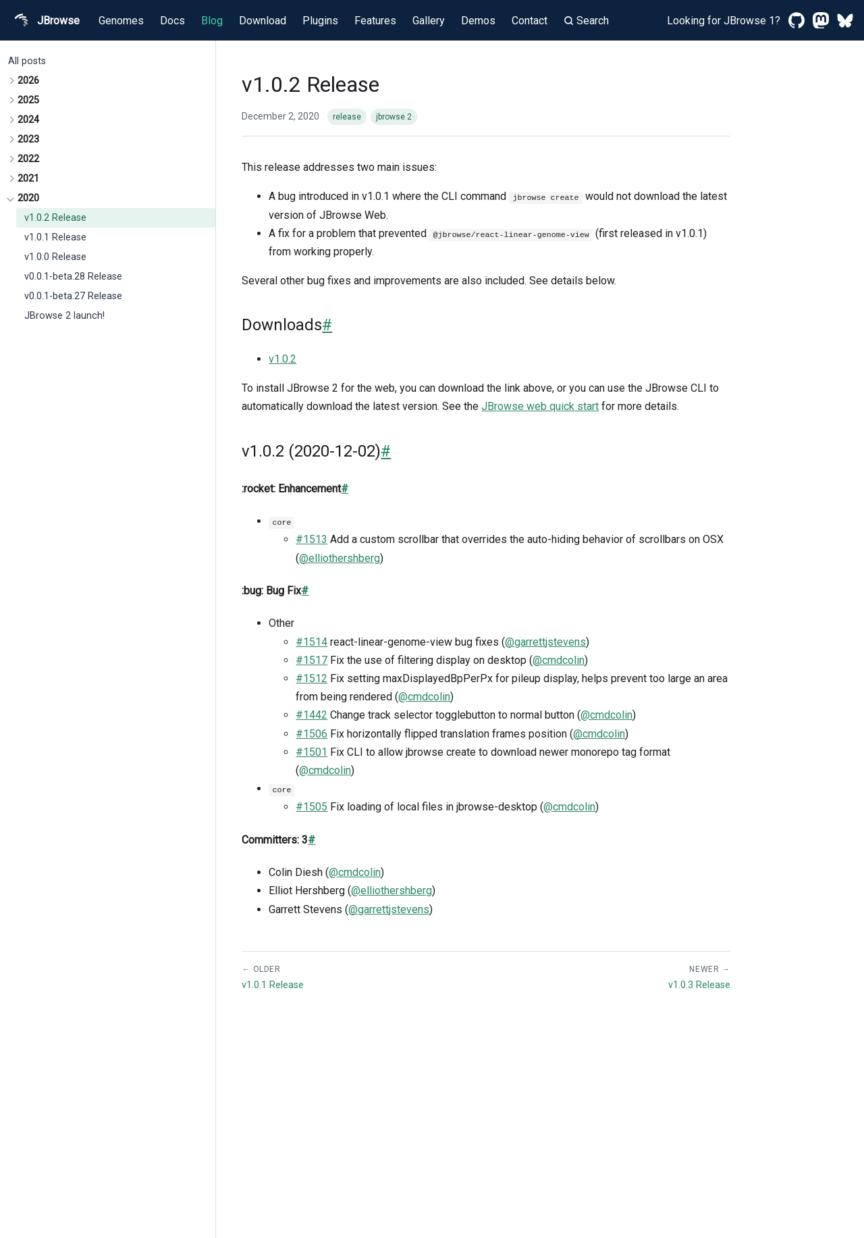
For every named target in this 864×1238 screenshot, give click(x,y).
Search (586, 20)
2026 (28, 80)
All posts (27, 61)
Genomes (121, 20)
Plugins (320, 20)
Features (375, 20)
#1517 (311, 660)
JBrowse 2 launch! (64, 315)
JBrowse (45, 20)
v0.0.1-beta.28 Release (73, 276)
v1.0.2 (282, 359)
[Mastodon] (821, 20)
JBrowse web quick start (540, 406)
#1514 (311, 642)
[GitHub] (796, 20)
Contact (529, 20)
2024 (28, 120)
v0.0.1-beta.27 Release (73, 296)
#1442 (311, 714)
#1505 (311, 806)
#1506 (311, 733)
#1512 (311, 678)
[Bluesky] (845, 20)
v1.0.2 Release (55, 218)
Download (262, 20)
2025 (28, 100)
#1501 (311, 752)
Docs (172, 20)
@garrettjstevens (545, 642)
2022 (28, 159)
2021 (28, 178)
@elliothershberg (339, 558)
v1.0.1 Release (55, 237)
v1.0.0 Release (55, 257)
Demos (478, 20)
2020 (28, 198)
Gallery (428, 20)
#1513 (311, 539)
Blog (212, 20)
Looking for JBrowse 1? (723, 20)
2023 (28, 139)
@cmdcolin (559, 660)
